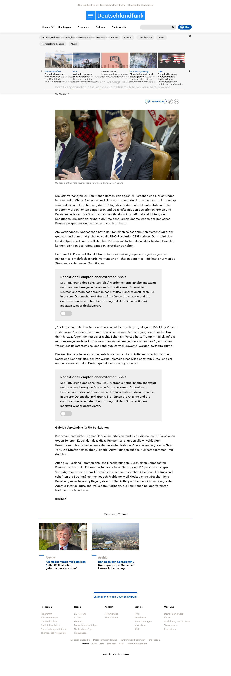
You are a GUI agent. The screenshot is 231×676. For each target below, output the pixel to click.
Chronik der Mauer (137, 643)
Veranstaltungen (143, 621)
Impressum (154, 639)
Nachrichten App (83, 629)
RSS (137, 629)
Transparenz (170, 625)
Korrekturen (170, 629)
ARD (94, 643)
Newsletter (140, 617)
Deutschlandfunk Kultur (113, 5)
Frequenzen (80, 632)
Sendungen (64, 27)
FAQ (137, 613)
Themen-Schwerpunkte (53, 632)
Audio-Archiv (119, 27)
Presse (167, 617)
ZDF (102, 643)
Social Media (112, 617)
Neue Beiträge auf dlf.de (53, 629)
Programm (83, 27)
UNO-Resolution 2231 (124, 236)
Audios (78, 617)
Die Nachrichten (60, 37)
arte (121, 643)
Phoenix (111, 643)
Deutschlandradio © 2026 (115, 654)
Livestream (80, 613)
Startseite (44, 37)
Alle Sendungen (49, 617)
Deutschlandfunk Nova (140, 5)
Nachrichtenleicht (50, 625)
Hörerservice (111, 613)
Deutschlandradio (88, 5)
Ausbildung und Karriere (177, 621)
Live (184, 27)
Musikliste (140, 625)
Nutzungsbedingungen (132, 639)
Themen (46, 27)
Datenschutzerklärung (90, 296)
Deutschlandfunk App (85, 625)
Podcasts (100, 27)
